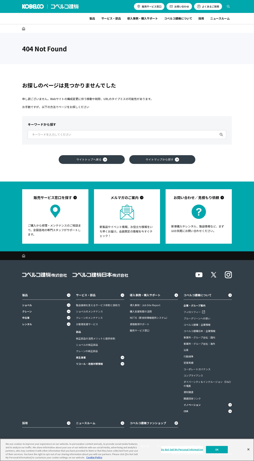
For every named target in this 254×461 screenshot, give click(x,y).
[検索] (221, 134)
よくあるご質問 (210, 6)
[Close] (248, 449)
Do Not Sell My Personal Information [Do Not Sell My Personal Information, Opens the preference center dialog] (182, 449)
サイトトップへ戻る (91, 159)
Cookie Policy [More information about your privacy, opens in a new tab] (94, 457)
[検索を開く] (228, 6)
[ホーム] (23, 28)
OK (217, 449)
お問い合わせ (181, 6)
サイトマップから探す (162, 159)
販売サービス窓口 (151, 6)
